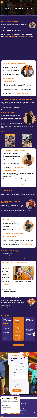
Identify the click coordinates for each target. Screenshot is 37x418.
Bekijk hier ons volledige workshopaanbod (8, 258)
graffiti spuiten (27, 36)
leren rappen (13, 36)
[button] (35, 2)
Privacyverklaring (21, 411)
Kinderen (15, 383)
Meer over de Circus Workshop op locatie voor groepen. (13, 233)
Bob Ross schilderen (9, 32)
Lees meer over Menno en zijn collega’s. (8, 307)
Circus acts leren (17, 32)
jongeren (22, 93)
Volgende (34, 334)
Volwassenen (16, 384)
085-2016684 (5, 284)
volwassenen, (18, 198)
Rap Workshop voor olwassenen (14, 129)
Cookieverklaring (21, 413)
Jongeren (20, 383)
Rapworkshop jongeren (24, 129)
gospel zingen (21, 36)
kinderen (26, 93)
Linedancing (3, 32)
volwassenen (18, 93)
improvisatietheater (6, 36)
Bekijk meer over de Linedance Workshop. (10, 78)
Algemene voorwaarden (23, 410)
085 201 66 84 (25, 356)
